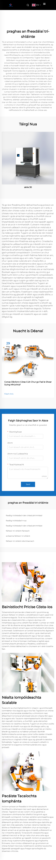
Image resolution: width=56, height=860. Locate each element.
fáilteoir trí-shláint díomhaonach (20, 541)
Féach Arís (8, 394)
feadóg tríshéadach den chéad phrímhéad (24, 515)
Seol (28, 484)
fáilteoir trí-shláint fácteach (17, 531)
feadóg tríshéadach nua (16, 520)
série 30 (28, 187)
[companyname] (11, 5)
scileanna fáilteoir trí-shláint (18, 536)
